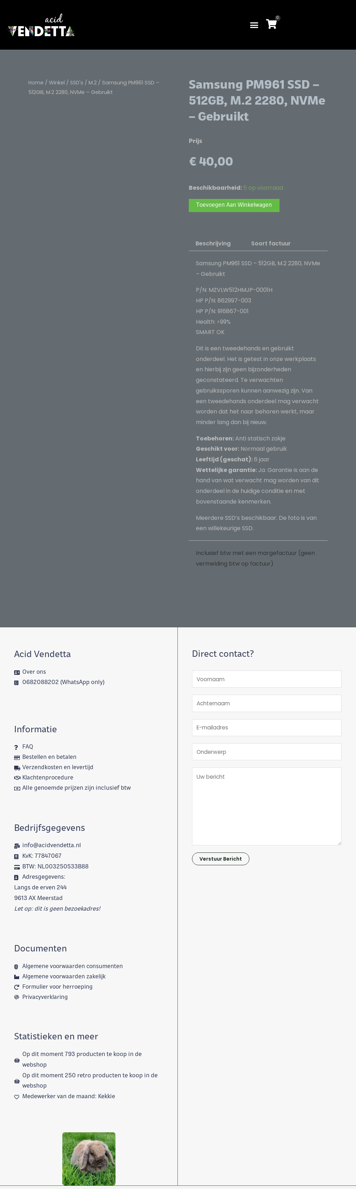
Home (36, 82)
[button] (254, 25)
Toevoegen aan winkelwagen (235, 206)
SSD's (77, 82)
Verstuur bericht (220, 863)
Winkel (57, 82)
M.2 (94, 82)
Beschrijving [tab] (213, 244)
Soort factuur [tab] (271, 244)
